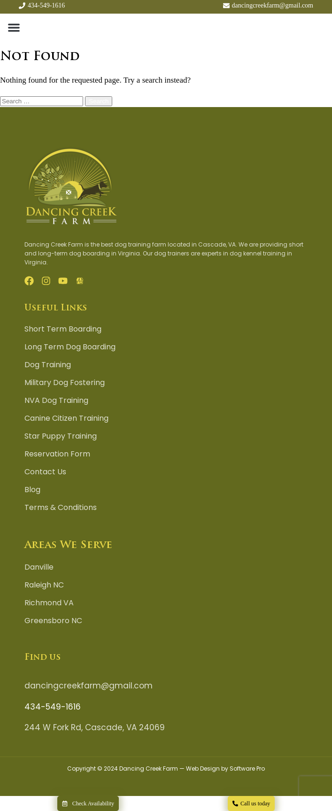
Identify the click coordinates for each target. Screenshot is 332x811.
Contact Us (45, 472)
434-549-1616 (52, 706)
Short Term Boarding (62, 329)
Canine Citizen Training (66, 418)
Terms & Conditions (60, 507)
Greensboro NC (53, 621)
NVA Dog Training (56, 400)
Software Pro (247, 768)
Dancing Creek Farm (148, 768)
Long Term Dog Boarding (70, 347)
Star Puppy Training (60, 436)
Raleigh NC (44, 585)
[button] (14, 27)
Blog (32, 489)
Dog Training (47, 365)
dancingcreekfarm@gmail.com (88, 685)
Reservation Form (57, 454)
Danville (39, 567)
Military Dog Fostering (64, 382)
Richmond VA (49, 603)
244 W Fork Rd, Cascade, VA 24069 (94, 727)
